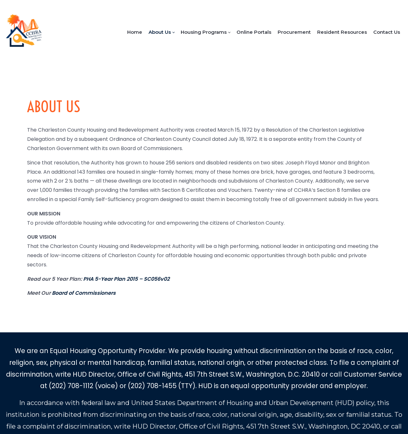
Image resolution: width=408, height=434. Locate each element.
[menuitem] (134, 32)
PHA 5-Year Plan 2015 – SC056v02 (126, 279)
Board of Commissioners (84, 293)
